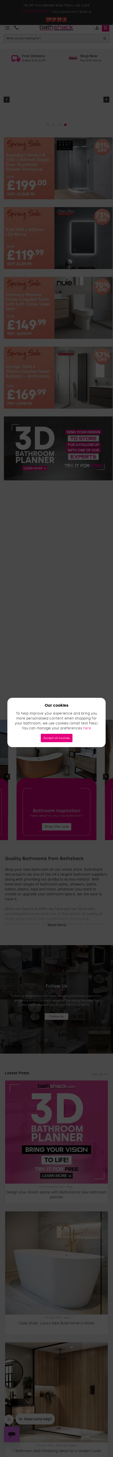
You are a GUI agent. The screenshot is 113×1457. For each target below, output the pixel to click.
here (87, 728)
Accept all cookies (56, 738)
